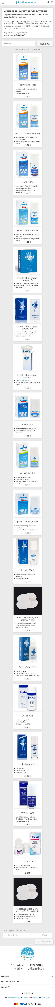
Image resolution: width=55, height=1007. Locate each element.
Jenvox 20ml (27, 424)
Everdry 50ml (26, 380)
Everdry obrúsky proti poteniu (27, 376)
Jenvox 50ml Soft (27, 473)
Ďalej (45, 935)
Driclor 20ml (27, 861)
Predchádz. (12, 935)
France (25, 997)
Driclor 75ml (27, 715)
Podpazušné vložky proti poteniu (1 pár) (27, 619)
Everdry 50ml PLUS (27, 667)
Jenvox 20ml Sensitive (27, 521)
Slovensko (44, 997)
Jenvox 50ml (27, 181)
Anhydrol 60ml (27, 812)
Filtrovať (45, 44)
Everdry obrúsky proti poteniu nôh (27, 327)
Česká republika (13, 997)
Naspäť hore (44, 941)
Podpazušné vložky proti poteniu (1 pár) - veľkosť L (27, 910)
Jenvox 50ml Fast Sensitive (27, 133)
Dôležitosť (18, 43)
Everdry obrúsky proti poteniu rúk (27, 279)
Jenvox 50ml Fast (28, 84)
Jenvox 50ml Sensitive (27, 230)
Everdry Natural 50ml (27, 764)
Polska (34, 997)
